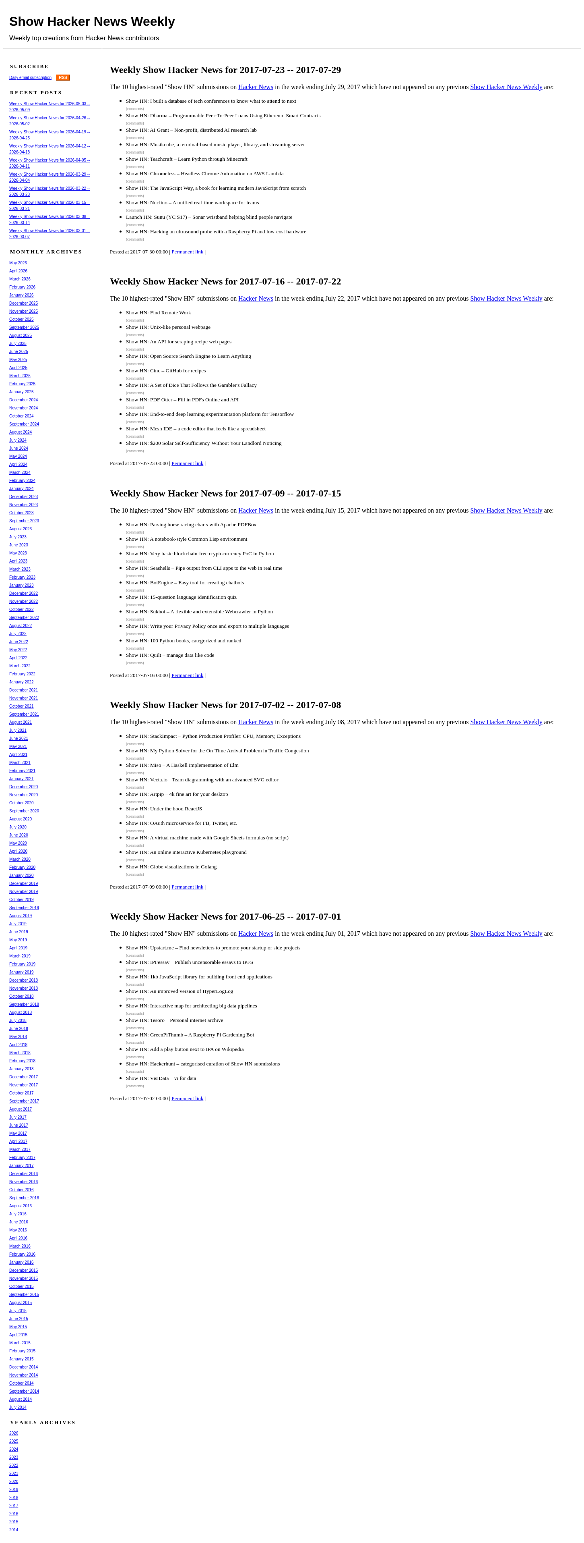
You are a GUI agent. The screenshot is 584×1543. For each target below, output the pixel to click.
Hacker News (255, 86)
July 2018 (18, 1020)
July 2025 (18, 343)
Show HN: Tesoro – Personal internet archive (174, 1020)
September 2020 (24, 811)
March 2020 (20, 859)
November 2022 (23, 601)
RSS (63, 77)
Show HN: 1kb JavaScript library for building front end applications (199, 977)
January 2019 (21, 972)
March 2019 (20, 956)
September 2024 (24, 424)
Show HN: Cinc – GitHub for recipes (166, 371)
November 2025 (23, 311)
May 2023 (18, 553)
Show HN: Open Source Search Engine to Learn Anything (188, 356)
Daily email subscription (30, 77)
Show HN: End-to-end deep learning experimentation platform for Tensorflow (210, 414)
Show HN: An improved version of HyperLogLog (179, 991)
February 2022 (22, 674)
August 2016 (20, 1206)
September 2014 (24, 1391)
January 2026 (21, 295)
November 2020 (23, 795)
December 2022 (23, 593)
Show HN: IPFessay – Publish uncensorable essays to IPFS (189, 962)
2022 (13, 1465)
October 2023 (21, 513)
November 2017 (23, 1085)
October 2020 (21, 803)
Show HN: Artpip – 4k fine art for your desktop (177, 794)
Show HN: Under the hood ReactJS (164, 809)
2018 (13, 1497)
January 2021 (21, 779)
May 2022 (18, 650)
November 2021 (23, 698)
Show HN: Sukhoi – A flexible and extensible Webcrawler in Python (199, 611)
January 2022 (21, 682)
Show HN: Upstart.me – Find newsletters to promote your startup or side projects (213, 948)
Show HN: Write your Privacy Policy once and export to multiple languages (207, 626)
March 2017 (20, 1149)
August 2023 (20, 529)
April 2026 (18, 271)
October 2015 (21, 1286)
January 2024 (21, 488)
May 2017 (18, 1133)
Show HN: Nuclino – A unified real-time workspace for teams (192, 202)
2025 (13, 1441)
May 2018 (18, 1036)
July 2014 (18, 1407)
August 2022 (20, 625)
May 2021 (18, 746)
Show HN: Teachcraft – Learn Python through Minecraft (187, 159)
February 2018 (22, 1061)
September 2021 (24, 714)
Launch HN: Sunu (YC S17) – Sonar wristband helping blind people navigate (209, 217)
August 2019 (20, 916)
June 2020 (18, 835)
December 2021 (23, 690)
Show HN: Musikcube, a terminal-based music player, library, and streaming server (215, 144)
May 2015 (18, 1327)
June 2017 (18, 1125)
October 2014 (21, 1383)
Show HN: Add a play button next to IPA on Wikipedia (185, 1049)
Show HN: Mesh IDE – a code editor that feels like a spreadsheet (196, 429)
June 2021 (18, 738)
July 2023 (18, 537)
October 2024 (21, 416)
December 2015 (23, 1270)
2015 (13, 1522)
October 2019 (21, 899)
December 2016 (23, 1173)
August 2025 (20, 335)
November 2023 (23, 505)
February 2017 (22, 1157)
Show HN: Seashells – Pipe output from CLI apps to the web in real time (204, 568)
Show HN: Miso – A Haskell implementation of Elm (182, 765)
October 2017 (21, 1093)
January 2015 (21, 1359)
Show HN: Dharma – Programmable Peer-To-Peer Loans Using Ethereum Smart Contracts (223, 115)
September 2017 (24, 1101)
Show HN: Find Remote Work (158, 312)
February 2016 (22, 1254)
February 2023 (22, 577)
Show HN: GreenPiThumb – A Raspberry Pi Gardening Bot (190, 1035)
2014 (13, 1530)
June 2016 (18, 1222)
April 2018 (18, 1045)
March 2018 (20, 1053)
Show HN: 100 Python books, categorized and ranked (183, 641)
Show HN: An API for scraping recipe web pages (178, 342)
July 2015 (18, 1310)
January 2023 (21, 585)
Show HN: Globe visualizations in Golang (171, 867)
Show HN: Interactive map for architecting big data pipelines (191, 1006)
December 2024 (23, 400)
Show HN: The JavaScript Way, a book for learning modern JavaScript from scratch (216, 188)
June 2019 (18, 932)
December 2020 (23, 787)
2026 (13, 1433)
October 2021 (21, 706)
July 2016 (18, 1214)
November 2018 (23, 988)
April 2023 (18, 561)
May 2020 (18, 843)
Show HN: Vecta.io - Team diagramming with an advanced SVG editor (202, 780)
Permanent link (187, 252)
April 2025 (18, 368)
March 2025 (20, 376)
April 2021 (18, 754)
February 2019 (22, 964)
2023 (13, 1457)
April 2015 (18, 1335)
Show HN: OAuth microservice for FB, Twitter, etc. (181, 823)
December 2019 (23, 883)
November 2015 (23, 1278)
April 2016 (18, 1238)
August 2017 (20, 1109)
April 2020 (18, 851)
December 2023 (23, 496)
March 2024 (20, 472)
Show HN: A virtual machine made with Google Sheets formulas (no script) (207, 838)
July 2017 (18, 1117)
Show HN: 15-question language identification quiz (181, 597)
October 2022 (21, 609)
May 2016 (18, 1230)
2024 (13, 1449)
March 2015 (20, 1343)
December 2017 (23, 1077)
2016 (13, 1514)
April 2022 (18, 658)
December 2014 (23, 1367)
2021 (13, 1473)
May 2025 (18, 359)
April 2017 (18, 1141)
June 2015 (18, 1319)
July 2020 (18, 827)
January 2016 (21, 1262)
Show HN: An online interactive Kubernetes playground (186, 852)
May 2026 (18, 263)
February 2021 (22, 770)
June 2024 (18, 448)
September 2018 (24, 1004)
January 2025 (21, 392)
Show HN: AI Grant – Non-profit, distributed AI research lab (191, 130)
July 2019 (18, 924)
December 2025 (23, 303)
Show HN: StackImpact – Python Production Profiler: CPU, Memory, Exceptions (213, 736)
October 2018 (21, 996)
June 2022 (18, 642)
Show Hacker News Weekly (92, 21)
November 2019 (23, 891)
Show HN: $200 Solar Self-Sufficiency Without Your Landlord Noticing (204, 443)
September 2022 (24, 617)
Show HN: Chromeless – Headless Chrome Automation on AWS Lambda (205, 173)
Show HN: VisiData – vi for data (161, 1078)
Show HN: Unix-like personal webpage (168, 327)
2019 (13, 1489)
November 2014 (23, 1375)
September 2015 (24, 1294)
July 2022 (18, 633)
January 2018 (21, 1069)
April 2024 (18, 464)
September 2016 (24, 1198)
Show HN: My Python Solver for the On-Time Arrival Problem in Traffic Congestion (217, 751)
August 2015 (20, 1302)
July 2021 (18, 730)
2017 (13, 1506)
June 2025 (18, 351)
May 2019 (18, 940)
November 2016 (23, 1182)
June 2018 (18, 1028)
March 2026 (20, 279)
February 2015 (22, 1351)
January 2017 (21, 1165)
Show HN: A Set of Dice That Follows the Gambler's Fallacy (191, 385)
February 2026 (22, 287)
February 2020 (22, 867)
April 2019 (18, 948)
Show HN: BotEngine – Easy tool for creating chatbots (185, 582)
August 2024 (20, 432)
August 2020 (20, 819)
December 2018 (23, 980)
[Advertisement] (260, 1137)
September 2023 (24, 521)
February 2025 (22, 384)
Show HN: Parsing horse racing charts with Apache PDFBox (191, 524)
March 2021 (20, 762)
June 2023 (18, 545)
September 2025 (24, 327)
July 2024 (18, 440)
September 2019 (24, 907)
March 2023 (20, 569)
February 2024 (22, 480)
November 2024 (23, 408)
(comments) (135, 109)
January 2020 (21, 875)
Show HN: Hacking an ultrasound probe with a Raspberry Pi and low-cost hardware (216, 231)
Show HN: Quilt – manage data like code (170, 655)
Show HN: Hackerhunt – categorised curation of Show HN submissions (203, 1064)
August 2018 (20, 1012)
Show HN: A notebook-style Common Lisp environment (186, 539)
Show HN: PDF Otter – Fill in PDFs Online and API (182, 400)
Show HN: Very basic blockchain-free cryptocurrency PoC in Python (200, 553)
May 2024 (18, 456)
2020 (13, 1481)
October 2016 (21, 1190)
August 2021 (20, 722)
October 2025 (21, 319)
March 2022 (20, 666)
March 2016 (20, 1246)
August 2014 (20, 1399)
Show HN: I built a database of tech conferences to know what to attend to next (211, 101)
